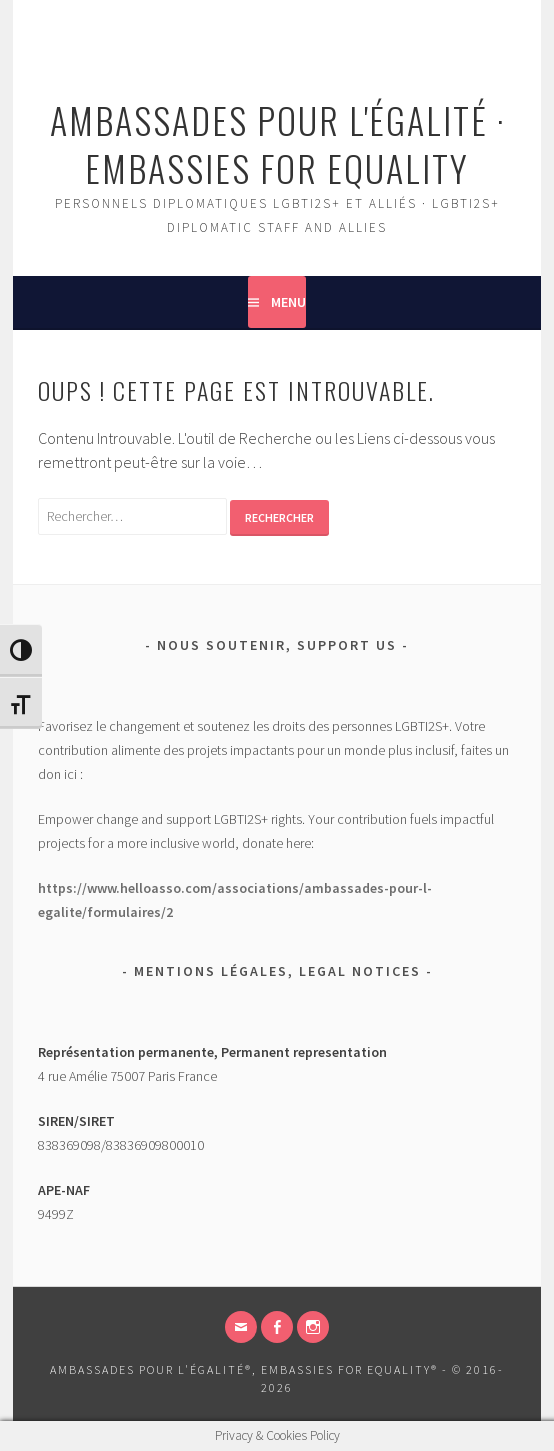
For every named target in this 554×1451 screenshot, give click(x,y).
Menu (288, 302)
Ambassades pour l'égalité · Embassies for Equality (277, 143)
